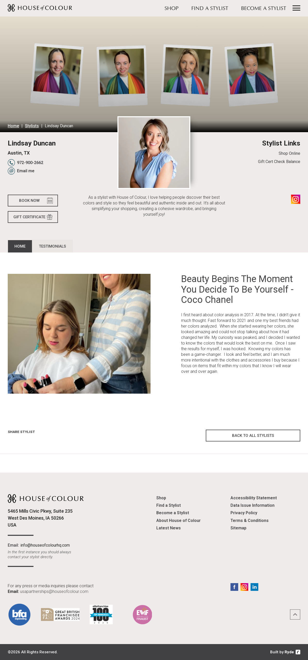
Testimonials (52, 246)
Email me (26, 170)
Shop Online (289, 153)
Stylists (32, 125)
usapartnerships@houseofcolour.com (54, 591)
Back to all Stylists (253, 435)
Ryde (289, 652)
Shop (171, 8)
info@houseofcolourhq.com (45, 545)
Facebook (234, 587)
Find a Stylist (209, 8)
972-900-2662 (30, 162)
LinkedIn (254, 587)
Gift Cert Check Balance (279, 161)
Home (13, 125)
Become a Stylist (263, 8)
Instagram (295, 199)
